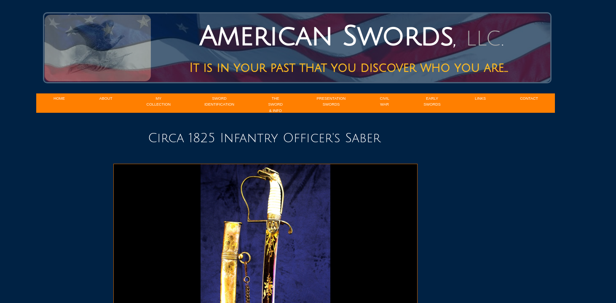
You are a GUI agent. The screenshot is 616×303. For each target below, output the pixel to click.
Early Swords (432, 101)
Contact (529, 98)
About (105, 98)
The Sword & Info (275, 104)
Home (59, 98)
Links (480, 98)
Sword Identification (219, 101)
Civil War (384, 101)
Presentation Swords (331, 101)
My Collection (159, 101)
